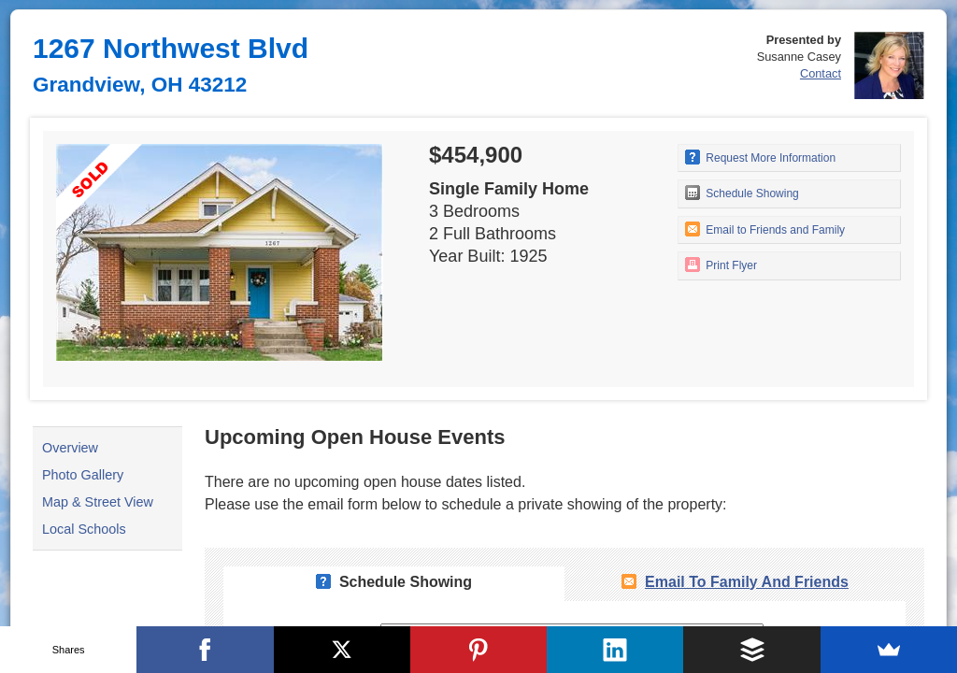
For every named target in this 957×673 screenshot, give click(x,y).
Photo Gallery (82, 474)
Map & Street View (97, 501)
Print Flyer (721, 264)
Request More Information (760, 157)
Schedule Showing (742, 192)
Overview (70, 447)
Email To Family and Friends (747, 582)
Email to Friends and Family (765, 229)
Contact (820, 73)
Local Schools (84, 529)
